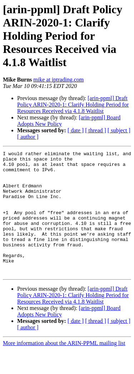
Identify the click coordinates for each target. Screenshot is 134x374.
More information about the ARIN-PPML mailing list (64, 368)
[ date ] (76, 130)
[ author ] (28, 137)
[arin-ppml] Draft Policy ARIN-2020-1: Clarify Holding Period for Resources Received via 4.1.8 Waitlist (73, 104)
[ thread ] (95, 130)
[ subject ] (119, 130)
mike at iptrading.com (58, 80)
